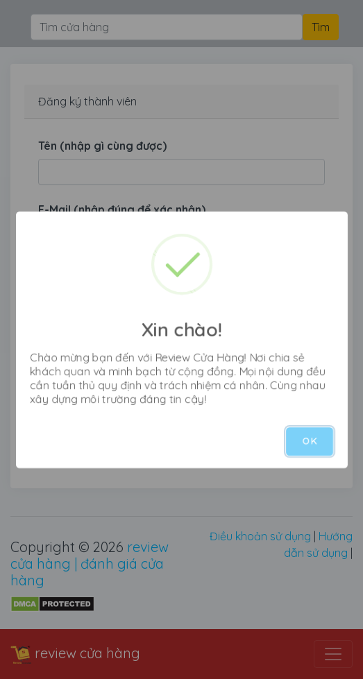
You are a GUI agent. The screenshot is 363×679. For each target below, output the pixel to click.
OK (309, 441)
